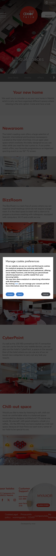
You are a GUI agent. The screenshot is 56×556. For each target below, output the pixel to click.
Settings (45, 294)
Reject (20, 294)
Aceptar (10, 294)
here (16, 284)
